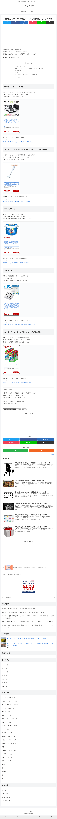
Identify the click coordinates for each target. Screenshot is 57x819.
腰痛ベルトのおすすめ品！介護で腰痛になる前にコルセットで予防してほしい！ (23, 613)
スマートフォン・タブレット (9, 719)
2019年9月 (4, 676)
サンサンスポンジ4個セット (21, 66)
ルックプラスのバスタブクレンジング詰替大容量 (26, 75)
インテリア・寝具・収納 (8, 698)
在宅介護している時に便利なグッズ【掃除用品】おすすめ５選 (18, 609)
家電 (3, 747)
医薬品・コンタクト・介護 (9, 740)
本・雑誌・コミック (7, 754)
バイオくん (17, 72)
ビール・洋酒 (5, 730)
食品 (3, 779)
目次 (26, 63)
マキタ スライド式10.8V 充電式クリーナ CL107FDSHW (29, 68)
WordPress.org (6, 801)
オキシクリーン (18, 70)
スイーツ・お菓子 (6, 712)
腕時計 (3, 765)
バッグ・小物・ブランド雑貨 (9, 726)
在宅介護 (19, 409)
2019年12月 (5, 665)
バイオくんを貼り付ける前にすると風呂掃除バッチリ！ (18, 383)
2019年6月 (4, 686)
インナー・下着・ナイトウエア (10, 701)
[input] (28, 598)
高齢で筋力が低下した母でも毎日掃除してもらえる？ (17, 201)
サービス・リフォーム (8, 708)
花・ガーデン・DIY (7, 768)
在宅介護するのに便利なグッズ (9, 409)
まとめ (18, 77)
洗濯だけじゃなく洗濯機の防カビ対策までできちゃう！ (18, 263)
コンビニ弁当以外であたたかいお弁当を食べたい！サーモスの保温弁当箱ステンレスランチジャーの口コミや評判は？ (28, 626)
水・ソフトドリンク (7, 758)
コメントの (6, 797)
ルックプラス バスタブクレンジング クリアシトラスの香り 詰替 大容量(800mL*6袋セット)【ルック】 (11, 366)
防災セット (5, 772)
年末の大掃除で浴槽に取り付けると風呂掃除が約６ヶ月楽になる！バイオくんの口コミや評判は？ (28, 622)
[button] (54, 598)
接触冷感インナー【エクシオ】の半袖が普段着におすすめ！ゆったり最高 (26, 638)
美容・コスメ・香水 (7, 761)
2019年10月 (5, 672)
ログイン (4, 790)
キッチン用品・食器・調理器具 (10, 705)
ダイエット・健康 (6, 723)
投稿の (5, 794)
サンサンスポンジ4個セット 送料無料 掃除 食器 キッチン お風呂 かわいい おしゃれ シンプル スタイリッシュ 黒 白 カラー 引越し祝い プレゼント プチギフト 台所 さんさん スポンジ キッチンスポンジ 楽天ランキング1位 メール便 (12, 123)
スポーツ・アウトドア (8, 715)
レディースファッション (8, 737)
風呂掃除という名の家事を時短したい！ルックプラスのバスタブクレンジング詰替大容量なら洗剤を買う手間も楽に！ (28, 617)
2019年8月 (4, 679)
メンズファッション (7, 733)
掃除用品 (24, 409)
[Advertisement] (28, 424)
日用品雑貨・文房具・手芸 (9, 751)
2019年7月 (4, 683)
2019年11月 (5, 669)
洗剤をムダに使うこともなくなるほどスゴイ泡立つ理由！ (18, 142)
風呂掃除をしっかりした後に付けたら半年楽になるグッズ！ (19, 324)
